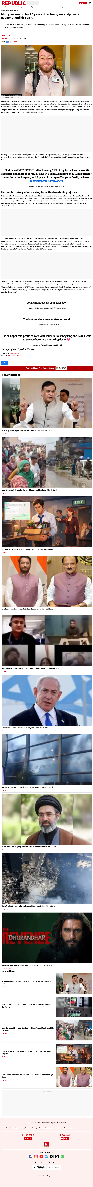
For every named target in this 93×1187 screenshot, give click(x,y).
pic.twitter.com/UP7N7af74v (46, 181)
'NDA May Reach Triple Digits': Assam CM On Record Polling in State (26, 430)
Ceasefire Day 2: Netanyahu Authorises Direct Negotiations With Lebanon (29, 906)
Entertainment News (8, 38)
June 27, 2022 (59, 186)
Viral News (4, 552)
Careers (71, 1128)
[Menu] (89, 3)
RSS (65, 1128)
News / (3, 7)
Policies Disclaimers (46, 1128)
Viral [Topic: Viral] (4, 363)
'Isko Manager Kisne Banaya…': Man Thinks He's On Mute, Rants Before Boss (30, 668)
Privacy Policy (24, 1128)
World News (5, 730)
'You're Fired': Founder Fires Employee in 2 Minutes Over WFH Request (27, 549)
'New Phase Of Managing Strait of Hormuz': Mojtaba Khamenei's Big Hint (29, 847)
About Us (5, 1128)
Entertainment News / (11, 7)
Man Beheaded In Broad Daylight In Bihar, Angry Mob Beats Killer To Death (29, 490)
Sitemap (34, 1128)
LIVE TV (83, 3)
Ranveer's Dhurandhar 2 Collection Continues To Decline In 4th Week (27, 965)
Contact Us (14, 1128)
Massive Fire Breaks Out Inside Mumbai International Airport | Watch (27, 787)
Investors (58, 1128)
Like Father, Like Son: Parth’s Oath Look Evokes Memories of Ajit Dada (27, 609)
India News (4, 493)
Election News (5, 433)
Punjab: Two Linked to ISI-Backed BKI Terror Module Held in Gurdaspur (26, 1006)
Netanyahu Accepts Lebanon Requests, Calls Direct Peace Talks (25, 728)
